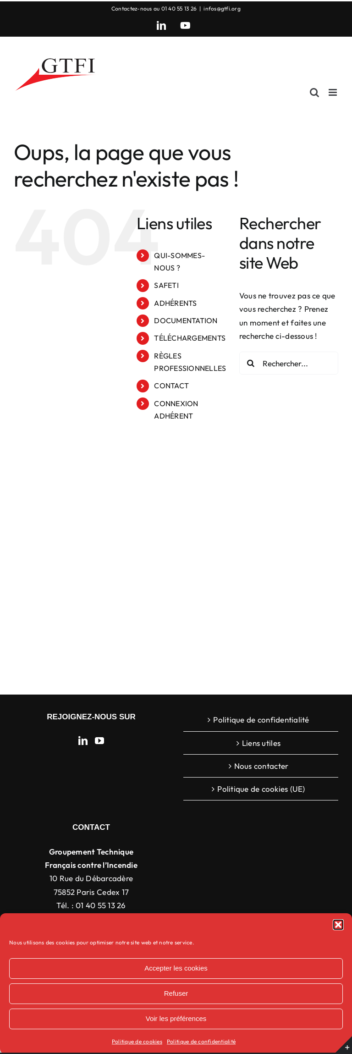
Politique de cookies (137, 1041)
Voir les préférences (176, 1018)
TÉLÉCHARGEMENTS (190, 337)
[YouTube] (99, 740)
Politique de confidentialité (201, 1041)
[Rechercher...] (288, 363)
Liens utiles (261, 743)
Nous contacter (261, 766)
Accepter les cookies (176, 968)
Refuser (176, 993)
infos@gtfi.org (222, 8)
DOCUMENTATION (185, 320)
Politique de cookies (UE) (261, 789)
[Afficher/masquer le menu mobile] (333, 92)
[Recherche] (250, 363)
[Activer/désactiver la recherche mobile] (314, 92)
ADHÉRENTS (175, 303)
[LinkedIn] (83, 740)
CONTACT (171, 385)
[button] (338, 924)
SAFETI (166, 285)
